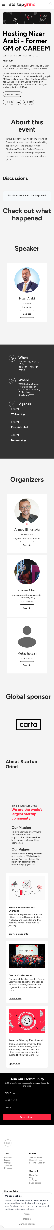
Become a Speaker (36, 1163)
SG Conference (35, 1157)
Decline (27, 1218)
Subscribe (26, 1117)
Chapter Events (35, 1160)
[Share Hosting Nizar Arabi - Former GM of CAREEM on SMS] (31, 102)
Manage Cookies (27, 1223)
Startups (7, 1163)
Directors (8, 1168)
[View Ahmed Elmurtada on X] (27, 524)
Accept (27, 1213)
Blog (31, 1177)
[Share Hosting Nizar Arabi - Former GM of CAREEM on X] (12, 102)
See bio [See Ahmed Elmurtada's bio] (27, 545)
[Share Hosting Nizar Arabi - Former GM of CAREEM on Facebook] (5, 102)
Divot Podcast (35, 1183)
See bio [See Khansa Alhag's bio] (27, 608)
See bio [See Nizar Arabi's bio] (27, 313)
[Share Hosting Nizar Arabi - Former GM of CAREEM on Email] (25, 102)
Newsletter (33, 1175)
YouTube (33, 1180)
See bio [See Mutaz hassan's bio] (27, 665)
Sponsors (8, 1165)
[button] (51, 3)
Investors (8, 1157)
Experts (7, 1160)
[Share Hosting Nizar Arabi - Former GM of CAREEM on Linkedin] (18, 102)
